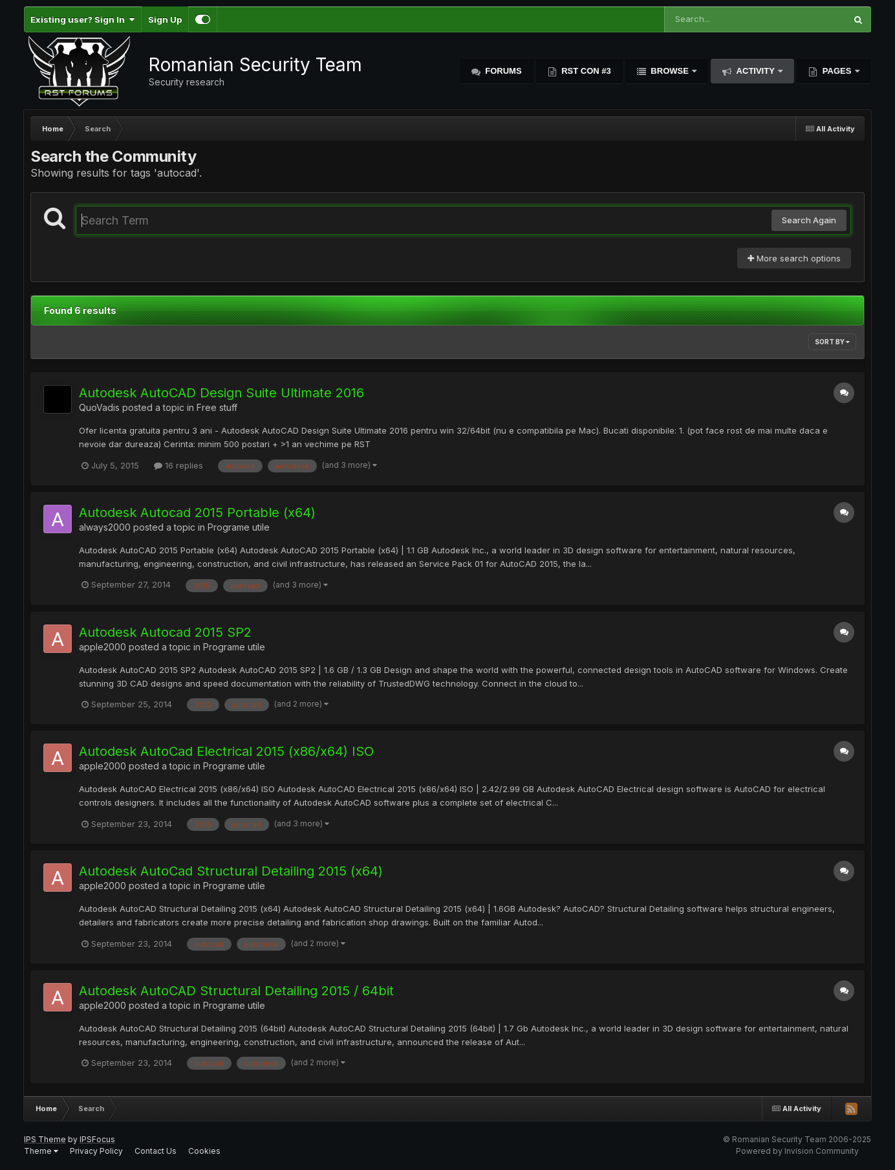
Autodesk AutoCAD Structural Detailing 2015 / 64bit (236, 991)
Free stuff (217, 407)
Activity (755, 71)
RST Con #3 (585, 71)
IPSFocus (97, 1139)
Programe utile (239, 527)
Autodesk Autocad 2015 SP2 (165, 632)
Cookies (204, 1151)
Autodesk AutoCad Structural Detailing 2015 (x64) (231, 871)
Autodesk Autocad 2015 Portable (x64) (197, 512)
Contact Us (156, 1151)
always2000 (105, 527)
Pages (837, 71)
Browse (670, 71)
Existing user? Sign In (82, 19)
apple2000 (102, 646)
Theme (41, 1151)
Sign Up (165, 19)
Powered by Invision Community (797, 1151)
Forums (502, 71)
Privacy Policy (96, 1151)
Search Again (809, 220)
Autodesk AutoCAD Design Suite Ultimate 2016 (221, 393)
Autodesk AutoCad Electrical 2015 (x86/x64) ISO (226, 751)
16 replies (178, 465)
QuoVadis (99, 407)
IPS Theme (45, 1139)
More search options (794, 258)
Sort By (832, 342)
